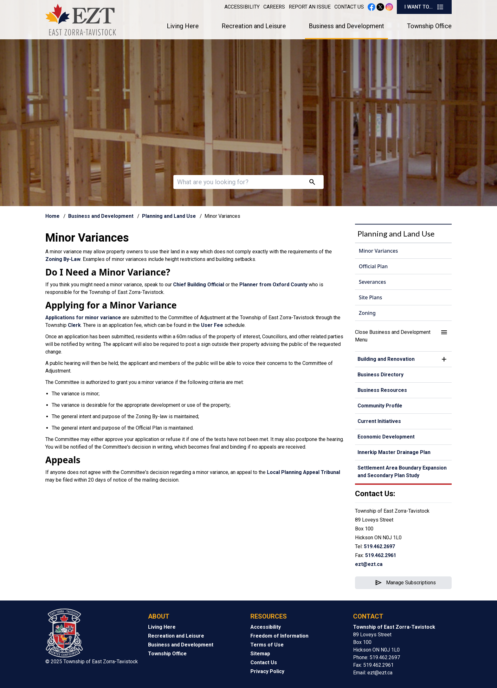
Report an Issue (310, 7)
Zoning (367, 312)
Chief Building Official (198, 285)
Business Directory (380, 375)
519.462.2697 (379, 546)
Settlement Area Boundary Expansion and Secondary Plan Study (402, 471)
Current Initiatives (379, 421)
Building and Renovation (386, 359)
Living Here (183, 26)
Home (52, 216)
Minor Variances (378, 250)
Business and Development (346, 26)
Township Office (429, 26)
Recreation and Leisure (254, 26)
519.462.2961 (380, 555)
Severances (372, 281)
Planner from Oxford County (273, 285)
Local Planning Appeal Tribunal (303, 472)
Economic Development (386, 437)
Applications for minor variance (83, 318)
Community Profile (380, 406)
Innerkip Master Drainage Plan (394, 452)
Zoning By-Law (63, 259)
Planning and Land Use (169, 216)
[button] (403, 336)
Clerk (74, 325)
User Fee (212, 325)
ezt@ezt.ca (369, 564)
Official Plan (373, 266)
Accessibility (242, 7)
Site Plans (370, 297)
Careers (274, 7)
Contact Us (349, 7)
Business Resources (382, 390)
